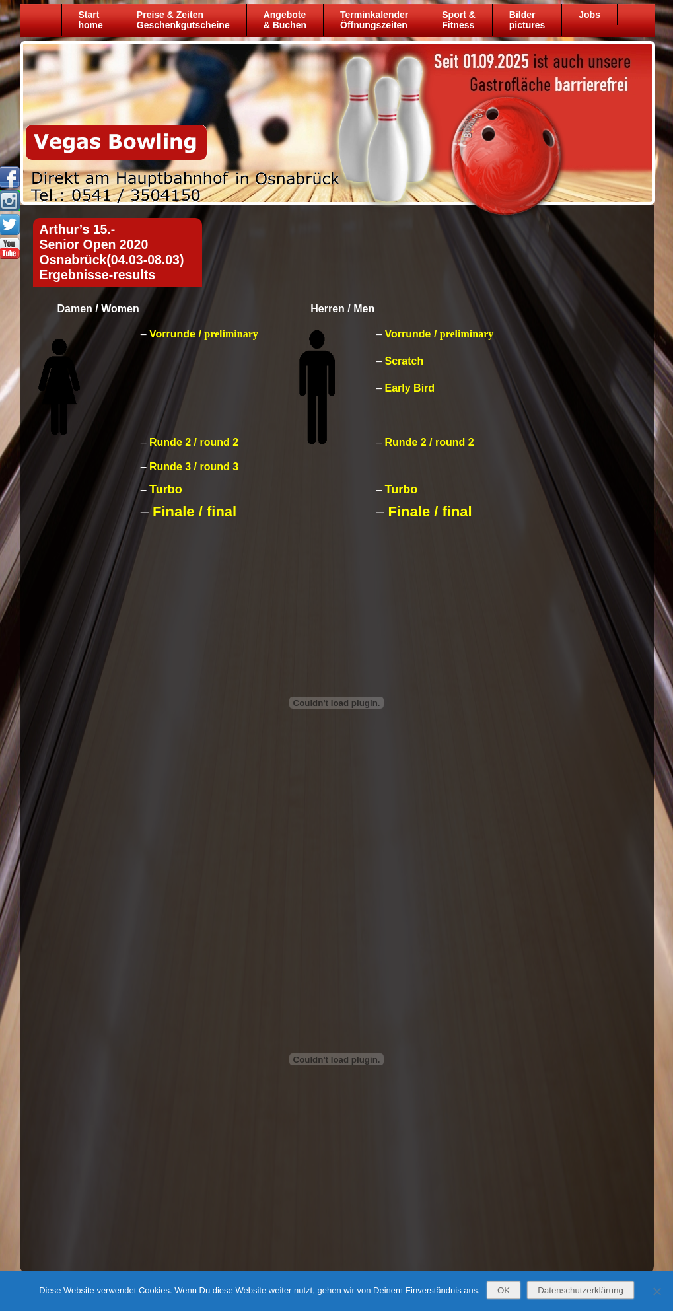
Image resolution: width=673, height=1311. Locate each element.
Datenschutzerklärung (580, 1290)
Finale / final (194, 511)
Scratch (404, 361)
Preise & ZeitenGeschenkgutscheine (183, 19)
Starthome (91, 19)
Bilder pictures (527, 19)
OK (503, 1290)
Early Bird (410, 388)
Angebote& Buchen (285, 19)
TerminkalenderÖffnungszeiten (374, 19)
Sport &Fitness (459, 19)
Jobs (589, 14)
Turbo (165, 489)
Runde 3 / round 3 (193, 466)
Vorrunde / (203, 333)
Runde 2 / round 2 (193, 442)
